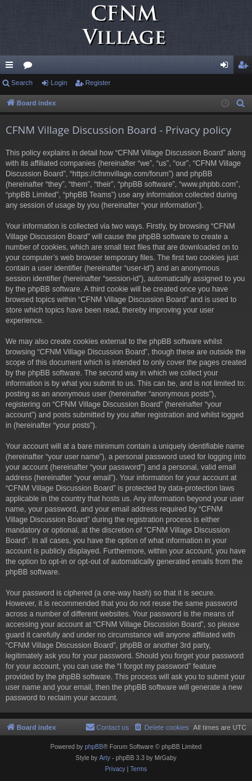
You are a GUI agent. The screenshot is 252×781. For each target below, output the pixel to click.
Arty (105, 757)
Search (22, 82)
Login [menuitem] (226, 67)
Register (98, 82)
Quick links (12, 67)
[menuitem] (240, 103)
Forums (30, 67)
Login (59, 82)
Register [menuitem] (245, 67)
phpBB (94, 746)
